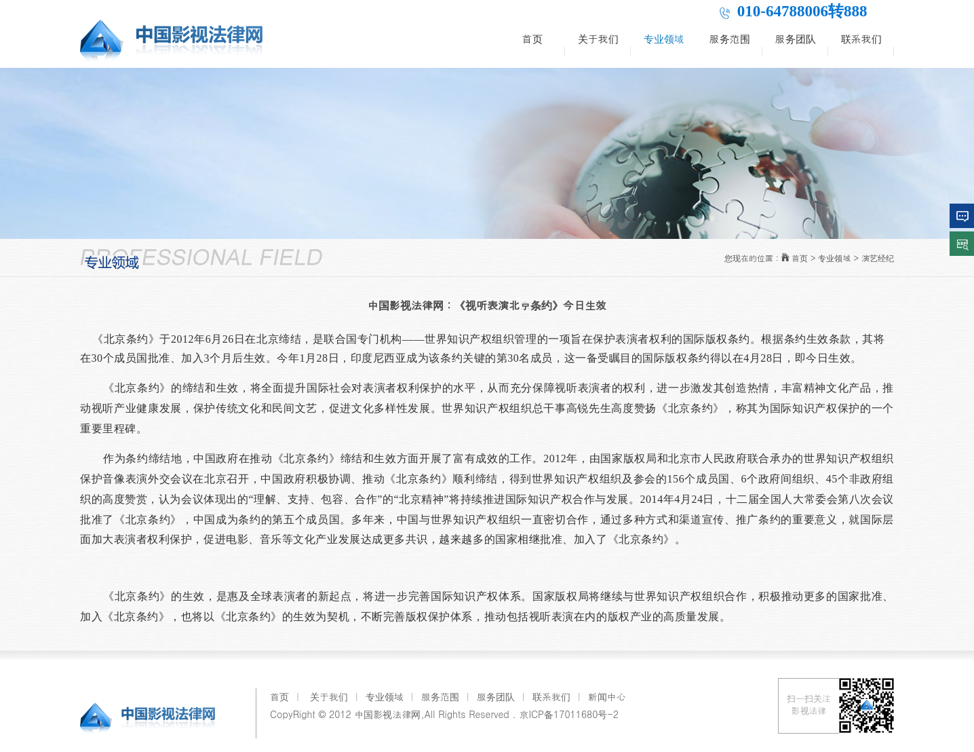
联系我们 (861, 38)
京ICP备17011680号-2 (568, 714)
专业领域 (664, 38)
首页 (532, 38)
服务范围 (729, 38)
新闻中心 (607, 696)
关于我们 (598, 38)
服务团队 (795, 38)
